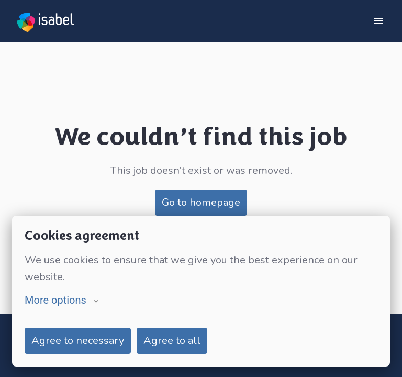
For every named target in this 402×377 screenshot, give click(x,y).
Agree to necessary (77, 341)
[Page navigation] (378, 20)
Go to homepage (201, 202)
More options (61, 300)
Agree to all (171, 341)
